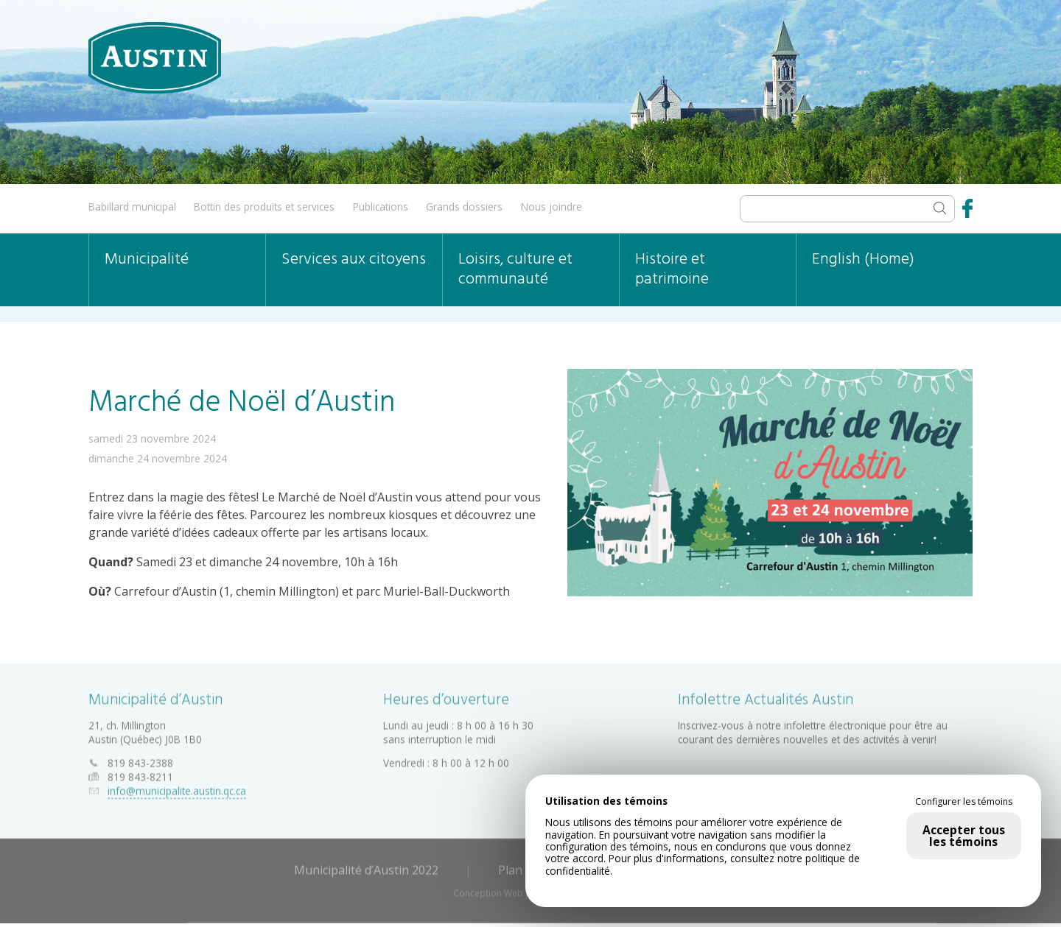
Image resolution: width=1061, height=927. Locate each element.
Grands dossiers (464, 207)
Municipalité (147, 259)
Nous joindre (551, 207)
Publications (380, 207)
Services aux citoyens (353, 259)
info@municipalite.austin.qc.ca (177, 788)
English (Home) (863, 259)
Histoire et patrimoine (672, 269)
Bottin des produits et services (264, 207)
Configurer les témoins (963, 802)
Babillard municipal (132, 207)
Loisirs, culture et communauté (515, 269)
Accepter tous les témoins (963, 836)
